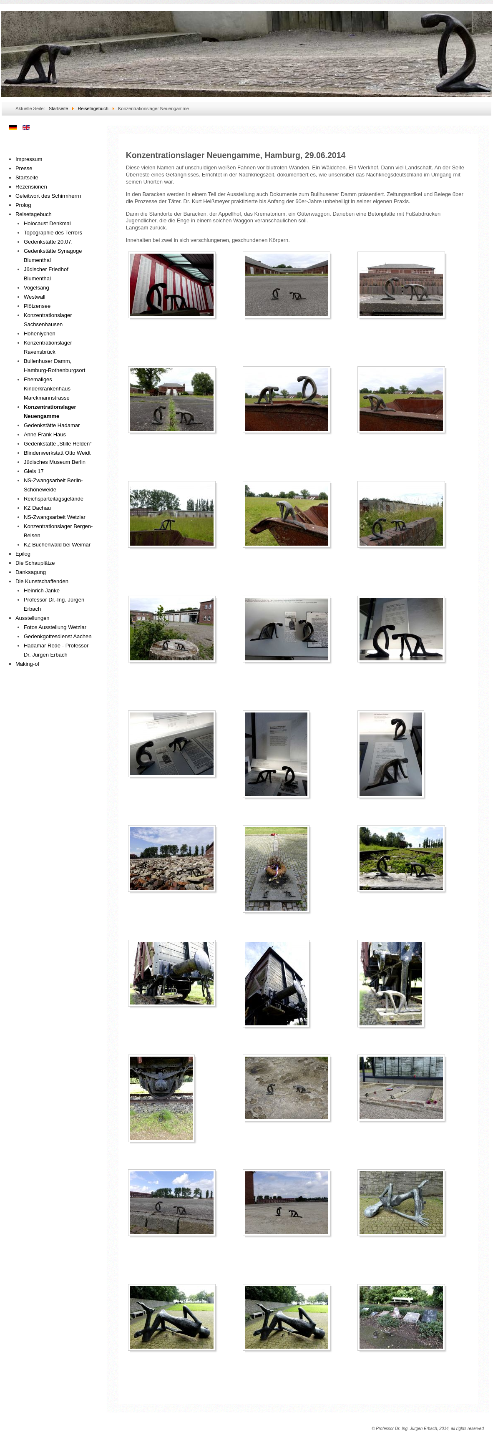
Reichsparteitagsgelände (53, 499)
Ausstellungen (32, 618)
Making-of (27, 664)
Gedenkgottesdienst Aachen (58, 636)
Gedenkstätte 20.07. (48, 242)
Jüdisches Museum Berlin (55, 462)
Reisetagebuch (33, 214)
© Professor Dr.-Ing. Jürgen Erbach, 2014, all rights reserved (428, 1428)
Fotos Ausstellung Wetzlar (55, 627)
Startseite (26, 177)
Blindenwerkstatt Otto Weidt (57, 453)
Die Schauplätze (35, 563)
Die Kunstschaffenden (41, 581)
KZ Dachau (37, 508)
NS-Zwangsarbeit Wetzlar (55, 517)
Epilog (22, 554)
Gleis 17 (34, 471)
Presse (23, 168)
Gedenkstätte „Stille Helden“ (58, 444)
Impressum (28, 159)
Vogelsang (36, 287)
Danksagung (30, 572)
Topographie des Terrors (53, 232)
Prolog (23, 205)
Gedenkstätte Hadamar (52, 425)
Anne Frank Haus (45, 434)
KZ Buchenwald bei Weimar (57, 544)
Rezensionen (31, 187)
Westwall (34, 297)
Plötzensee (37, 306)
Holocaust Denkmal (47, 223)
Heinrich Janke (42, 590)
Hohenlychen (39, 333)
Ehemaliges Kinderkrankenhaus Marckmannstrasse (47, 388)
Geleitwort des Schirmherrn (48, 196)
